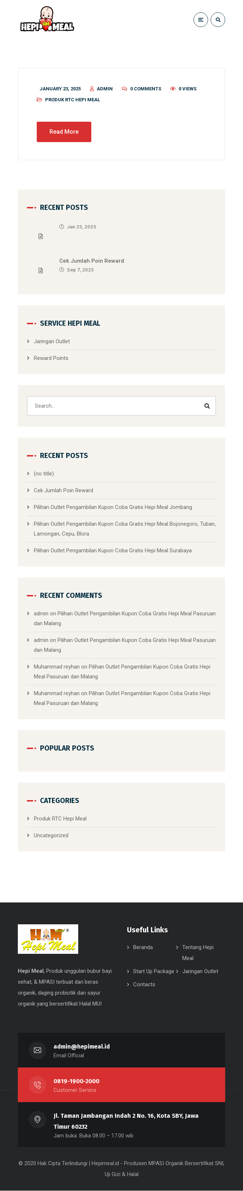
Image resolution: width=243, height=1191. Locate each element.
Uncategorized (51, 835)
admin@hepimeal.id (81, 1046)
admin (105, 89)
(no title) (44, 474)
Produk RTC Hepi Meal (72, 100)
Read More (64, 132)
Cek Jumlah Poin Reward (91, 261)
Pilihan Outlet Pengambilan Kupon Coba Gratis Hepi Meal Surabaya (113, 551)
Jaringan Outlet (52, 341)
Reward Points (51, 358)
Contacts (144, 985)
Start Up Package (153, 972)
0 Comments (145, 89)
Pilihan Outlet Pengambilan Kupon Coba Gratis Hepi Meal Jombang (113, 507)
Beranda (143, 948)
